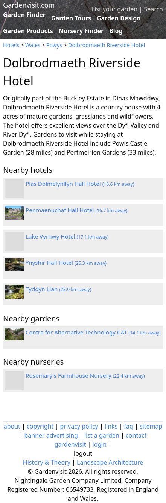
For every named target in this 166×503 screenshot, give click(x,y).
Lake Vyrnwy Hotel (67, 236)
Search (153, 9)
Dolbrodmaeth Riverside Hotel (106, 45)
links (111, 426)
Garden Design (119, 18)
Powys (54, 45)
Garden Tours (71, 18)
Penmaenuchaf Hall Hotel (76, 210)
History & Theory (46, 462)
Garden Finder (24, 15)
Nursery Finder (81, 31)
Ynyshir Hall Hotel (66, 262)
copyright (40, 426)
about (12, 426)
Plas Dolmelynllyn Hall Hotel (80, 183)
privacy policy (79, 426)
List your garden (114, 9)
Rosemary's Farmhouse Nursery (85, 375)
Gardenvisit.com (29, 4)
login (100, 444)
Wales (32, 45)
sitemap (151, 426)
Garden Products (28, 31)
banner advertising (51, 435)
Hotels (11, 45)
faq (128, 426)
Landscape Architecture (110, 462)
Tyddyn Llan (58, 289)
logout (83, 453)
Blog (116, 31)
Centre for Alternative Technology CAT (93, 332)
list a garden (101, 435)
